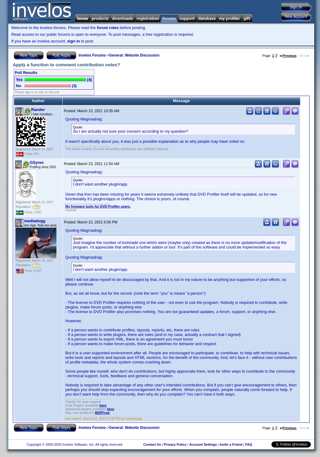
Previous (287, 55)
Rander (38, 109)
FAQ (248, 444)
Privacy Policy (175, 444)
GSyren (37, 162)
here (102, 405)
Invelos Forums (92, 55)
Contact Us (152, 444)
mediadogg (34, 221)
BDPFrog (102, 413)
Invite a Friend (231, 444)
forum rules (108, 27)
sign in (73, 41)
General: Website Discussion (134, 55)
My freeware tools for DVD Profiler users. (98, 206)
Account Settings (203, 444)
